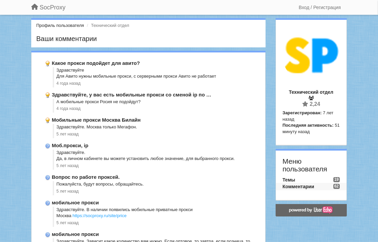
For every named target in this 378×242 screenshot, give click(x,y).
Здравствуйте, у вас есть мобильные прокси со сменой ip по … (131, 94)
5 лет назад (67, 134)
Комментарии (298, 186)
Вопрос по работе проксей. (86, 177)
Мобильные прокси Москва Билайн (96, 120)
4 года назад (68, 83)
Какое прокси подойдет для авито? (96, 63)
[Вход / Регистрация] (319, 7)
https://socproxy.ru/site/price (100, 215)
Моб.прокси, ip (70, 145)
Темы (289, 180)
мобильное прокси (75, 202)
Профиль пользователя (60, 25)
